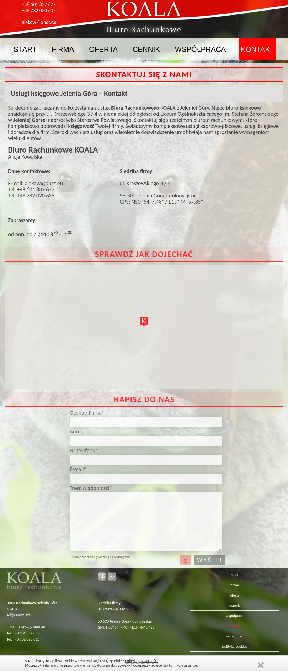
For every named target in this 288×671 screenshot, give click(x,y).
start (25, 49)
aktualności (235, 636)
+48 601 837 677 (39, 4)
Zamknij (261, 665)
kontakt (257, 49)
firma (63, 49)
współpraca (200, 49)
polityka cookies (234, 646)
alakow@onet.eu (39, 22)
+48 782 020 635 (39, 10)
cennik (146, 49)
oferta (103, 49)
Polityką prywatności (141, 661)
